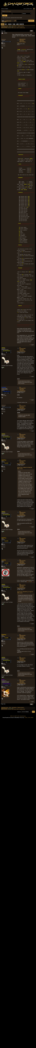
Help (6, 24)
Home (2, 24)
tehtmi (3, 679)
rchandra (4, 560)
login (6, 11)
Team (13, 24)
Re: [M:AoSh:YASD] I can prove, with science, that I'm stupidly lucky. (21, 407)
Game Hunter (10, 26)
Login (17, 24)
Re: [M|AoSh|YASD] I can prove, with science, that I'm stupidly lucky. (21, 435)
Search (10, 24)
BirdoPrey (4, 460)
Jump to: (19, 711)
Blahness (4, 39)
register (9, 11)
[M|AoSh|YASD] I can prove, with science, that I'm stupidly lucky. (21, 41)
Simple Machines (23, 716)
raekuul (3, 347)
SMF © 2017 (17, 716)
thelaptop (4, 387)
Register (21, 24)
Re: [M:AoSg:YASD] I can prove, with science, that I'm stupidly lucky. (21, 349)
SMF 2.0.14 (12, 716)
